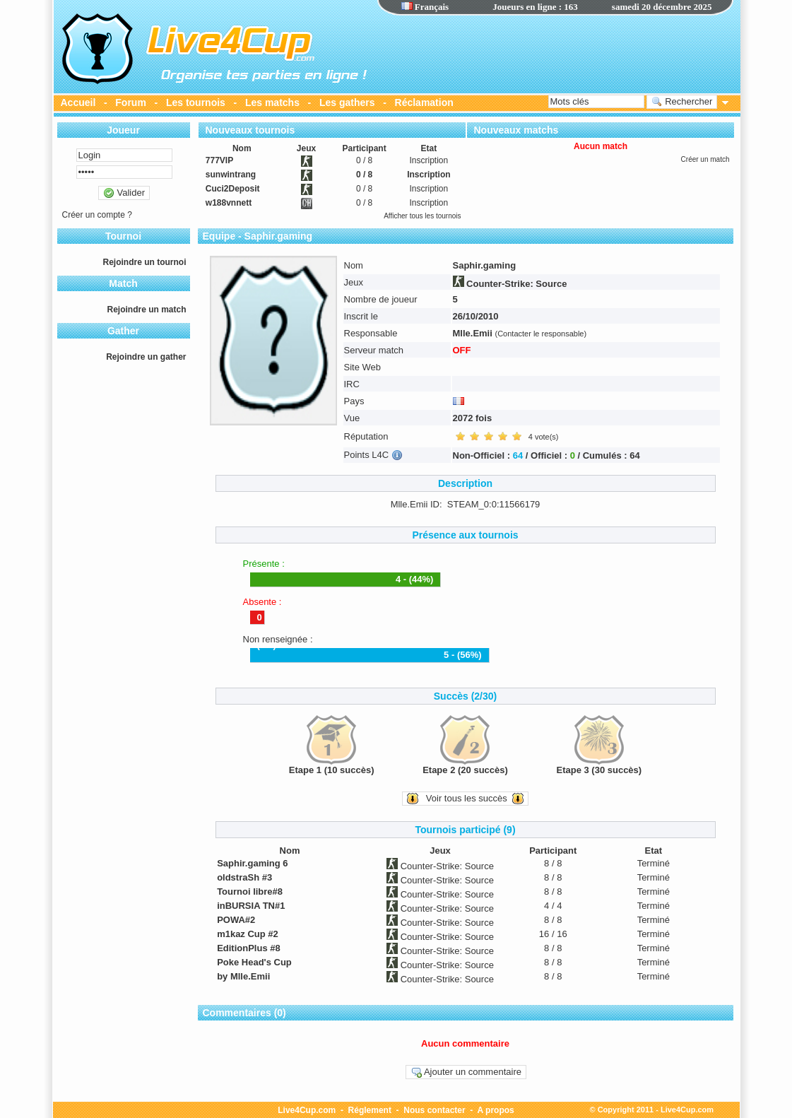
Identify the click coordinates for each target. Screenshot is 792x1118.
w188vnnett (229, 203)
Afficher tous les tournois (422, 216)
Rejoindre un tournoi (145, 262)
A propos (496, 1110)
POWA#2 (236, 919)
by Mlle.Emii (243, 976)
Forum (130, 102)
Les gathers (347, 102)
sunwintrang (231, 175)
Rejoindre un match (146, 309)
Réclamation (424, 102)
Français (425, 6)
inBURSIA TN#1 (251, 905)
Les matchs (272, 102)
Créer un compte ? (97, 215)
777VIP (219, 160)
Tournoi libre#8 (250, 891)
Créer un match (705, 159)
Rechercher (682, 101)
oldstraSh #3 (244, 877)
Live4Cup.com (307, 1110)
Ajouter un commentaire (465, 1072)
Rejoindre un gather (146, 357)
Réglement (369, 1110)
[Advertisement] (555, 53)
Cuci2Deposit (233, 189)
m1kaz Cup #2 (247, 934)
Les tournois (195, 102)
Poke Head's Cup (254, 962)
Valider (124, 193)
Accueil (78, 102)
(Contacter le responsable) (540, 333)
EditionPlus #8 (248, 948)
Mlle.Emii (472, 333)
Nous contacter (434, 1110)
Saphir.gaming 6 (252, 863)
